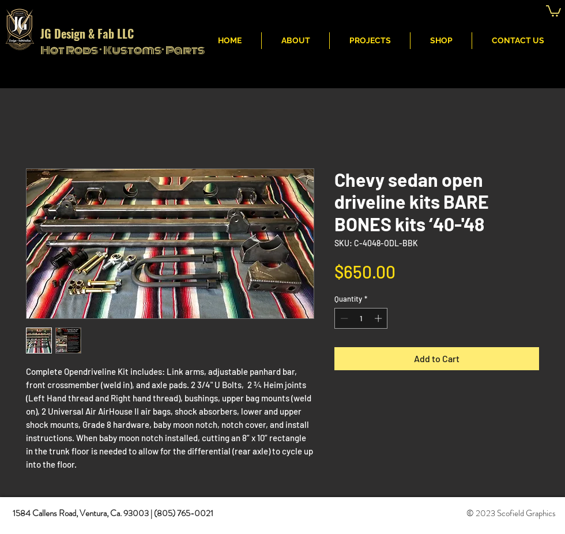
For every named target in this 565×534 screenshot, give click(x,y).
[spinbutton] (361, 318)
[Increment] (379, 318)
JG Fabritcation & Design (379, 12)
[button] (553, 10)
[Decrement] (343, 318)
